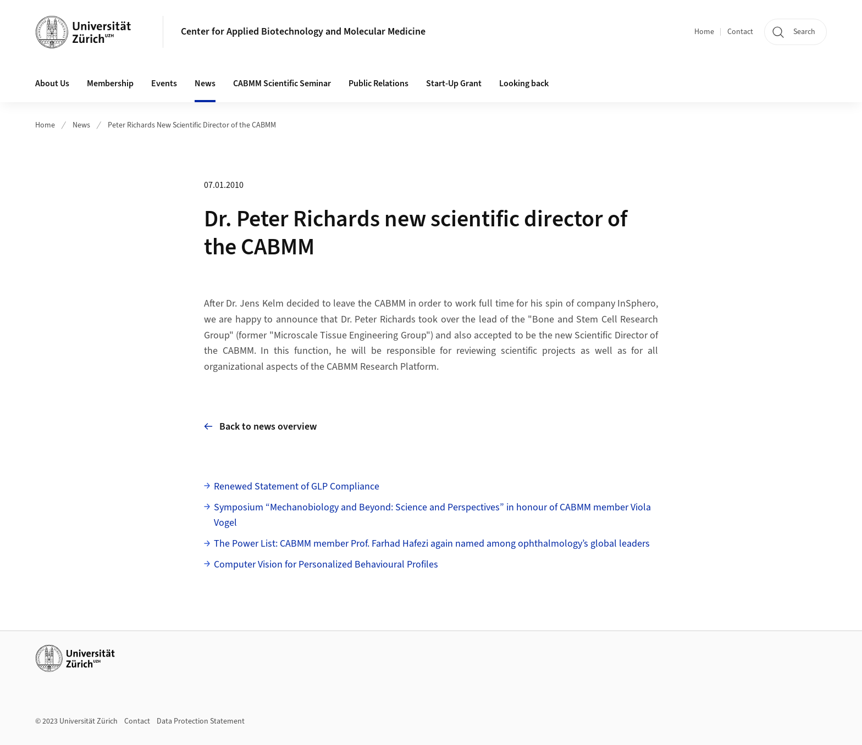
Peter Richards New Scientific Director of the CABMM (192, 125)
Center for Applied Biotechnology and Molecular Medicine (303, 31)
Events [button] (164, 83)
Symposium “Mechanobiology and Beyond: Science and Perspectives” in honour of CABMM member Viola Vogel (432, 515)
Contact (740, 31)
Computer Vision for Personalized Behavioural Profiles (326, 564)
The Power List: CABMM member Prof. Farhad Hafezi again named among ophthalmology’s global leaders (432, 544)
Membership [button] (110, 83)
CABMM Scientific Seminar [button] (282, 83)
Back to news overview (260, 426)
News (205, 83)
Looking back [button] (524, 83)
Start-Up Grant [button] (454, 83)
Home (704, 31)
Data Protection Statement (201, 721)
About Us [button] (52, 83)
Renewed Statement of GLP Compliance (296, 486)
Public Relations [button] (378, 83)
